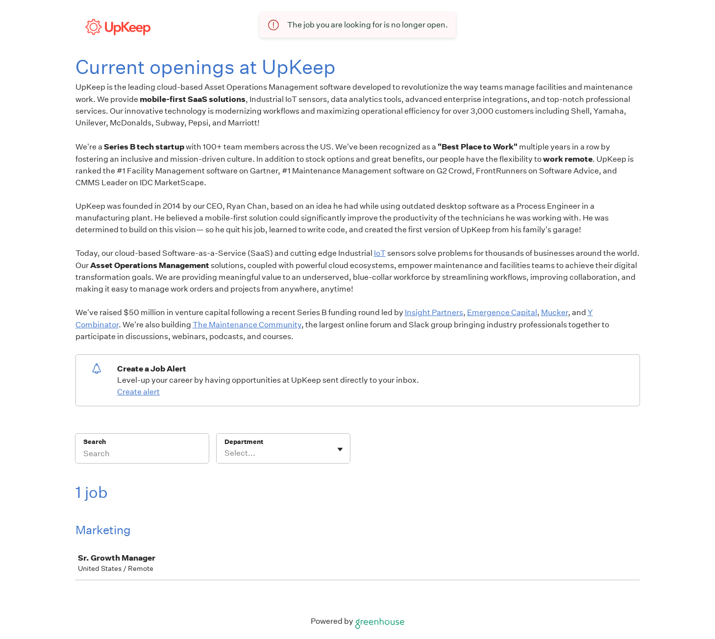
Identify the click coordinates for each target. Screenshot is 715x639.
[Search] (142, 454)
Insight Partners (434, 312)
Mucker (554, 312)
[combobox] (225, 453)
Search (94, 442)
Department (243, 442)
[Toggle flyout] (340, 449)
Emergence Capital (502, 312)
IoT (380, 253)
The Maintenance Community (247, 324)
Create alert (138, 391)
